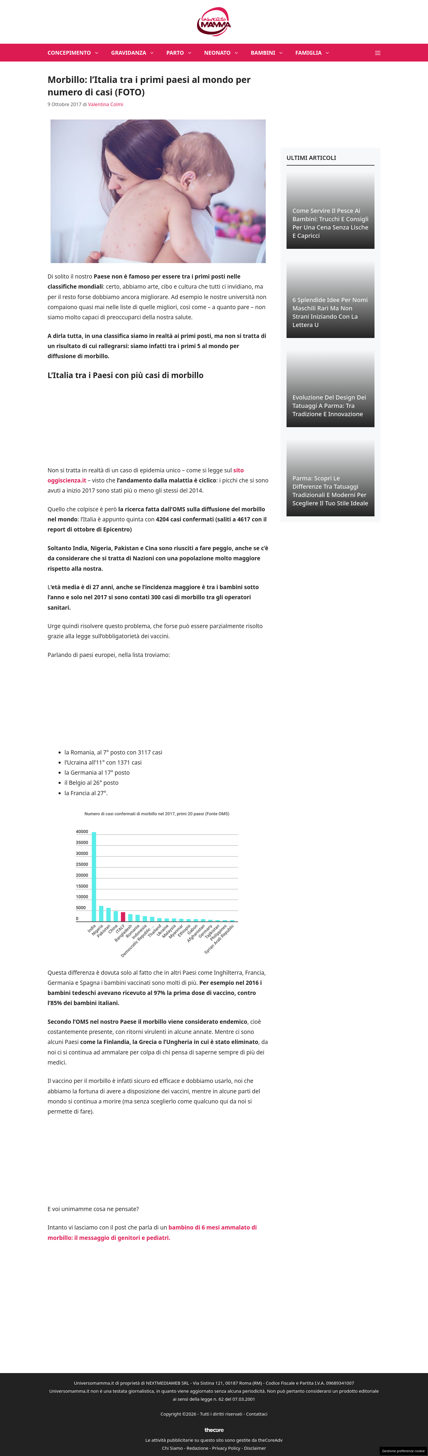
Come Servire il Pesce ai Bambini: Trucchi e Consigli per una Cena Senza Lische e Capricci (330, 223)
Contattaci (257, 1414)
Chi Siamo (172, 1448)
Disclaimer (255, 1448)
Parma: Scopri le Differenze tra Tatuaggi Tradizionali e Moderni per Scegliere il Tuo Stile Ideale (330, 490)
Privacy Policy (226, 1448)
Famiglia (315, 53)
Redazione (197, 1448)
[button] (377, 53)
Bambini (270, 53)
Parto (182, 53)
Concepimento (76, 53)
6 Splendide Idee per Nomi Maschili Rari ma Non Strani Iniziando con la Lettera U (330, 312)
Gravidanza (135, 53)
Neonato (224, 53)
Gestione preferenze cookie (403, 1451)
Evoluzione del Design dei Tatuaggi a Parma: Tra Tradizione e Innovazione (329, 405)
